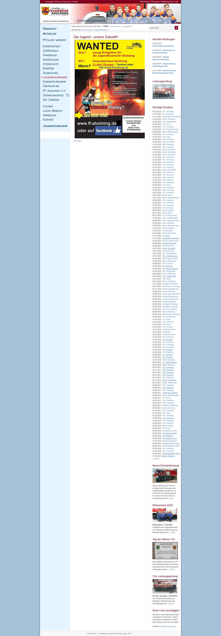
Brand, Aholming (169, 291)
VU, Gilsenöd (168, 231)
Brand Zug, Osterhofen (171, 294)
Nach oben (78, 141)
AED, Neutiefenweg (170, 218)
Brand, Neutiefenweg (170, 226)
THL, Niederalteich (169, 122)
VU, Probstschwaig (170, 215)
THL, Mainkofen (168, 188)
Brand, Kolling (168, 426)
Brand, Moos (167, 195)
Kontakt (75, 2)
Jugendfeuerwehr (100, 30)
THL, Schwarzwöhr (170, 253)
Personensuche (168, 246)
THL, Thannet (168, 264)
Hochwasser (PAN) (170, 431)
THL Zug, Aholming (170, 309)
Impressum (66, 2)
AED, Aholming (168, 139)
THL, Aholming (168, 112)
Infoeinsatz (167, 332)
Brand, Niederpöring (170, 132)
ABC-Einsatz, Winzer (170, 259)
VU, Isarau (167, 319)
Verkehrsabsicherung (170, 241)
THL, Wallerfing (168, 183)
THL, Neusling (168, 423)
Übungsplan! (127, 26)
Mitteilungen (144, 2)
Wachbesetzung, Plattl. (171, 443)
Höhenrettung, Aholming (172, 117)
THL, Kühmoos (168, 175)
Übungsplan (155, 2)
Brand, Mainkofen (169, 261)
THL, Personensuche (170, 129)
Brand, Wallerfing (169, 152)
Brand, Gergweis (169, 360)
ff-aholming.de (87, 30)
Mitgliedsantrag (167, 2)
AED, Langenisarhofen (171, 221)
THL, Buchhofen (169, 142)
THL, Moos (167, 124)
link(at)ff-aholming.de (168, 626)
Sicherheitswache (169, 302)
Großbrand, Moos (169, 233)
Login (176, 2)
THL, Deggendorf (169, 271)
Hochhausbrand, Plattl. (171, 446)
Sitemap (58, 2)
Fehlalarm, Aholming (170, 405)
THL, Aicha (167, 279)
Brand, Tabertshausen (171, 198)
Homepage (49, 2)
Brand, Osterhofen (169, 170)
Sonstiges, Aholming (170, 284)
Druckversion (115, 26)
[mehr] (171, 498)
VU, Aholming (168, 208)
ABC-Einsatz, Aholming (171, 286)
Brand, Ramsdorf (169, 119)
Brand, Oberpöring (169, 383)
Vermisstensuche (169, 335)
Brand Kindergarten (170, 441)
